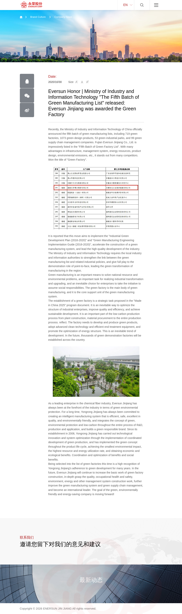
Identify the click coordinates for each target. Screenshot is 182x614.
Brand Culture (38, 16)
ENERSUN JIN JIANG (57, 608)
